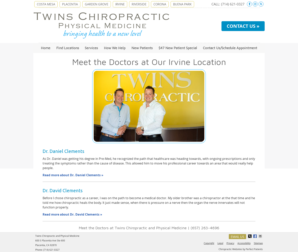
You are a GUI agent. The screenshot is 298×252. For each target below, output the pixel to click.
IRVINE (120, 4)
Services (91, 48)
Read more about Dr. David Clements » (72, 214)
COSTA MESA (46, 4)
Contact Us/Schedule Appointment (230, 48)
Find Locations (67, 48)
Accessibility (244, 243)
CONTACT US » (243, 26)
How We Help (114, 48)
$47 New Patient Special (178, 48)
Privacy (230, 243)
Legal (220, 243)
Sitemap (258, 243)
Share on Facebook (255, 236)
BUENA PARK (182, 4)
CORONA (159, 4)
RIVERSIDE (139, 4)
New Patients (142, 48)
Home (45, 48)
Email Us (237, 237)
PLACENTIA (70, 4)
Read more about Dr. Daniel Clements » (73, 175)
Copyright (209, 243)
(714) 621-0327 (232, 4)
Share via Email (260, 236)
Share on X (250, 236)
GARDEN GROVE (96, 4)
